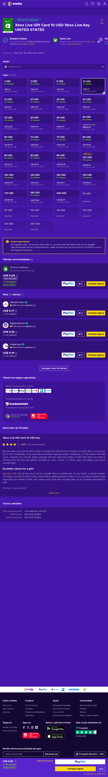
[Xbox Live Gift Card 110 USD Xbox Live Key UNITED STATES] (41, 213)
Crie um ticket (58, 712)
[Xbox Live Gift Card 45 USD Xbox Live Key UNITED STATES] (67, 123)
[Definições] (89, 754)
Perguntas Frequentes (62, 705)
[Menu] (4, 4)
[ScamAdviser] (17, 404)
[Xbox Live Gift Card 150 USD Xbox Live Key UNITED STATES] (93, 180)
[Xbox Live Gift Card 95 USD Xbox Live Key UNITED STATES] (67, 161)
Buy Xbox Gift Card (12, 619)
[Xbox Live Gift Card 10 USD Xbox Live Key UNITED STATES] (93, 86)
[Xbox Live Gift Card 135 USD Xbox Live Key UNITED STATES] (15, 226)
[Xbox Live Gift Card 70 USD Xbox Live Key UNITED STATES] (41, 142)
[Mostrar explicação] (34, 305)
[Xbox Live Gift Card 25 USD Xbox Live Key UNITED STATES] (67, 104)
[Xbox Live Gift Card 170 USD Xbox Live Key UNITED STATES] (15, 197)
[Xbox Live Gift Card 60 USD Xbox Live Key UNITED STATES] (15, 142)
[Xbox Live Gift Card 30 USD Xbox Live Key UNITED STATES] (93, 104)
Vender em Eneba (10, 727)
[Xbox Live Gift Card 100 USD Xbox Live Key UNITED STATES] (93, 161)
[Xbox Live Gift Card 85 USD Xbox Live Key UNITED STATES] (15, 161)
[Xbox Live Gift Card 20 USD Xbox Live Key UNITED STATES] (41, 104)
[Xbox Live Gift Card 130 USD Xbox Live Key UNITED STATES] (93, 213)
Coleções (29, 709)
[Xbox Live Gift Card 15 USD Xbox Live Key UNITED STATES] (15, 104)
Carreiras (6, 712)
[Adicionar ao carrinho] (101, 768)
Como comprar (31, 705)
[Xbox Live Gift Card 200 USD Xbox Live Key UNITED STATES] (67, 197)
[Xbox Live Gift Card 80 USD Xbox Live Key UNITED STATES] (93, 142)
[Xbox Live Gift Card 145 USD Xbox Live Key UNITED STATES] (67, 180)
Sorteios (83, 709)
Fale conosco (8, 709)
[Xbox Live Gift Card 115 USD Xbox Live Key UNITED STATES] (67, 213)
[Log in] (105, 4)
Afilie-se (83, 712)
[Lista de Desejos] (92, 4)
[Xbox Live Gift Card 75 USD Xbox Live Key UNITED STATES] (67, 142)
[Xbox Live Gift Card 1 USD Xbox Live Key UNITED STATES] (15, 86)
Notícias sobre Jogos (88, 705)
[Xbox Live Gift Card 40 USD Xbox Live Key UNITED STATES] (41, 123)
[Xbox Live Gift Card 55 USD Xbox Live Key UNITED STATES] (93, 197)
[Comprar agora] (80, 761)
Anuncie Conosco (10, 731)
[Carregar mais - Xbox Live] (55, 40)
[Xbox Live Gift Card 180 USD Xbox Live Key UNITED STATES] (41, 197)
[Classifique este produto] (11, 590)
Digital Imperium (17, 323)
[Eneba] (15, 4)
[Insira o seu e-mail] (23, 754)
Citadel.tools (16, 345)
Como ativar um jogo (61, 709)
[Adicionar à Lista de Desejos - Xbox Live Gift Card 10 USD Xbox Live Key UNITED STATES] (101, 22)
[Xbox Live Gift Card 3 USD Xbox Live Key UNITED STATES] (41, 86)
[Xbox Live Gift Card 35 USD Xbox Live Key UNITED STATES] (15, 123)
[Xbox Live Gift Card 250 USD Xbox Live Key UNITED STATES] (41, 226)
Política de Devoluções (62, 715)
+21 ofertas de (94, 774)
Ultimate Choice (17, 302)
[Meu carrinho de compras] (99, 4)
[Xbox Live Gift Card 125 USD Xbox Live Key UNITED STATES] (41, 180)
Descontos (29, 715)
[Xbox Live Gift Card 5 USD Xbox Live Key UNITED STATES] (67, 86)
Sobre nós (7, 705)
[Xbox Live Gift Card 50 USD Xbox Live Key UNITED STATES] (93, 123)
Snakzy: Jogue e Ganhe (89, 715)
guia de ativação (74, 44)
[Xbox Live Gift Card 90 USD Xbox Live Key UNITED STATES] (41, 161)
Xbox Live (91, 42)
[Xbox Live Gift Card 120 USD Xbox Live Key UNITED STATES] (15, 180)
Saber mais (54, 639)
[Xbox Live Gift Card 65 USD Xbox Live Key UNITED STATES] (15, 213)
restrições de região (26, 44)
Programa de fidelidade (35, 712)
